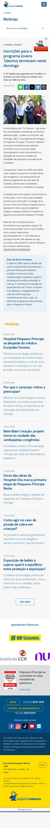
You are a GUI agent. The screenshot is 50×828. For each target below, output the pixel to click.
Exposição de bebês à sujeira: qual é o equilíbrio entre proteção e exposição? (24, 564)
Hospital (18, 44)
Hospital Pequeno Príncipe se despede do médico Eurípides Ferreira (23, 343)
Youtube (32, 726)
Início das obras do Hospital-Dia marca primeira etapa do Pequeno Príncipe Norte (24, 482)
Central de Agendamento (23, 708)
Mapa (43, 765)
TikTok (25, 726)
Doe (41, 46)
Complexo (8, 44)
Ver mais (25, 601)
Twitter (32, 87)
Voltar (8, 13)
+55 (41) (33, 702)
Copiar (44, 87)
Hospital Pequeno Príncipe (13, 4)
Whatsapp (20, 87)
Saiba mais (24, 689)
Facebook (26, 87)
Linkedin (38, 87)
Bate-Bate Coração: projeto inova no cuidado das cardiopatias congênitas (23, 435)
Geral (13, 702)
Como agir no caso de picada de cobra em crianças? (19, 524)
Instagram (18, 726)
